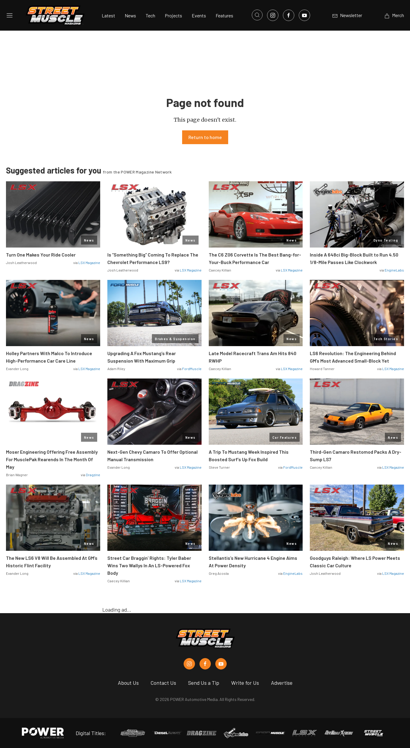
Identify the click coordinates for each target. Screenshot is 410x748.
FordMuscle (192, 369)
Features (224, 15)
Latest (108, 15)
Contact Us (163, 682)
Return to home (205, 137)
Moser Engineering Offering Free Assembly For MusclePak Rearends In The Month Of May (52, 459)
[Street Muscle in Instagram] (189, 663)
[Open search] (257, 15)
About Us (128, 682)
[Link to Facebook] (288, 15)
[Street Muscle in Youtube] (221, 663)
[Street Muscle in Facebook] (205, 663)
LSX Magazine (89, 262)
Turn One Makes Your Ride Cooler (41, 254)
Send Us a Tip (203, 682)
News (130, 15)
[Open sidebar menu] (9, 15)
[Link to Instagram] (272, 15)
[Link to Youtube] (304, 15)
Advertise (281, 682)
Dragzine (93, 475)
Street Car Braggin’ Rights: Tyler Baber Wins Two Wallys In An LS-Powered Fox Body (149, 565)
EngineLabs (394, 270)
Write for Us (245, 682)
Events (199, 15)
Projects (173, 15)
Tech (150, 15)
